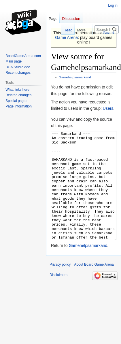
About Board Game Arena (94, 286)
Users (108, 108)
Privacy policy (60, 286)
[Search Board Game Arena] (106, 29)
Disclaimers (58, 296)
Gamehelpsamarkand (75, 77)
